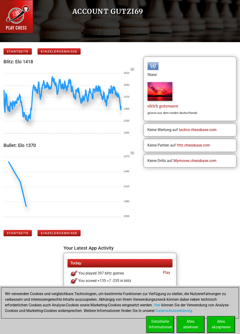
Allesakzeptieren (221, 324)
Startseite (18, 51)
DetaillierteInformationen (160, 324)
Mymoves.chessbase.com (194, 160)
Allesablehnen (190, 324)
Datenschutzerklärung (174, 310)
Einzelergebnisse (59, 51)
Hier (157, 305)
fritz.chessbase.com (193, 145)
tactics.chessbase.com (198, 130)
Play (166, 272)
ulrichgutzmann (162, 106)
